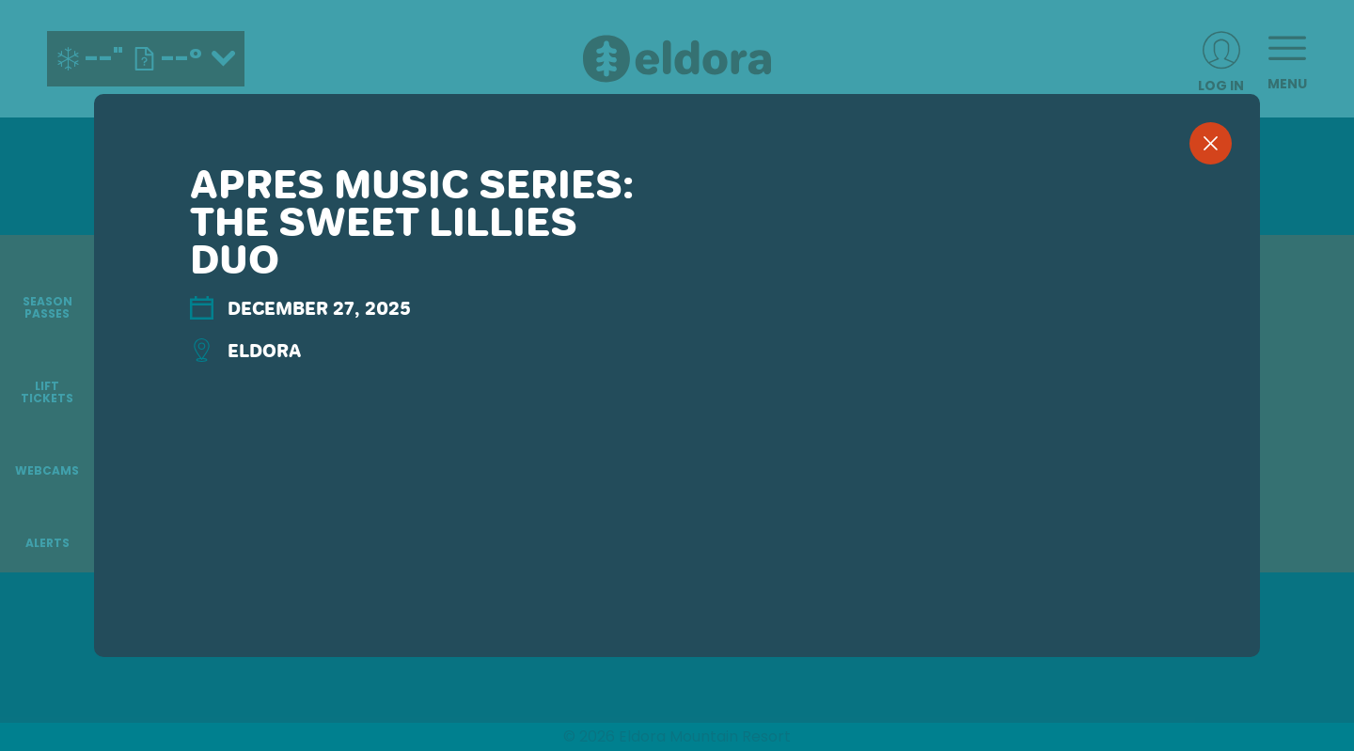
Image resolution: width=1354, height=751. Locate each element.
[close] (1210, 143)
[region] (677, 406)
